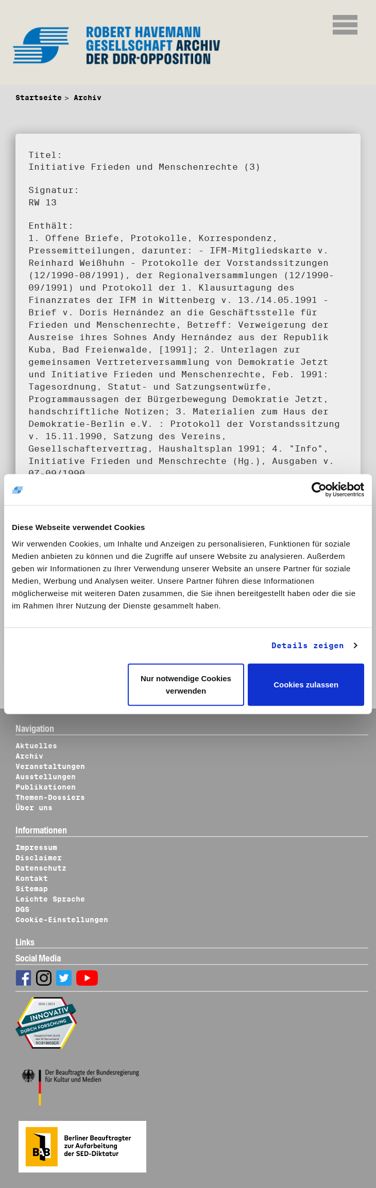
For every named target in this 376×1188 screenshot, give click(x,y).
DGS (22, 909)
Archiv (87, 97)
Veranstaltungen (50, 766)
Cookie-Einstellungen (61, 920)
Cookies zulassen (306, 684)
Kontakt (31, 878)
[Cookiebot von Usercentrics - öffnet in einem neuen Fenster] (319, 489)
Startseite (38, 97)
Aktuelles (36, 746)
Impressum (36, 847)
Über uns (34, 808)
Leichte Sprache (50, 899)
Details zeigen (307, 645)
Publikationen (45, 787)
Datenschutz (40, 868)
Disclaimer (38, 858)
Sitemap (31, 889)
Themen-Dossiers (50, 797)
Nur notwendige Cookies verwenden (186, 684)
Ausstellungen (45, 777)
